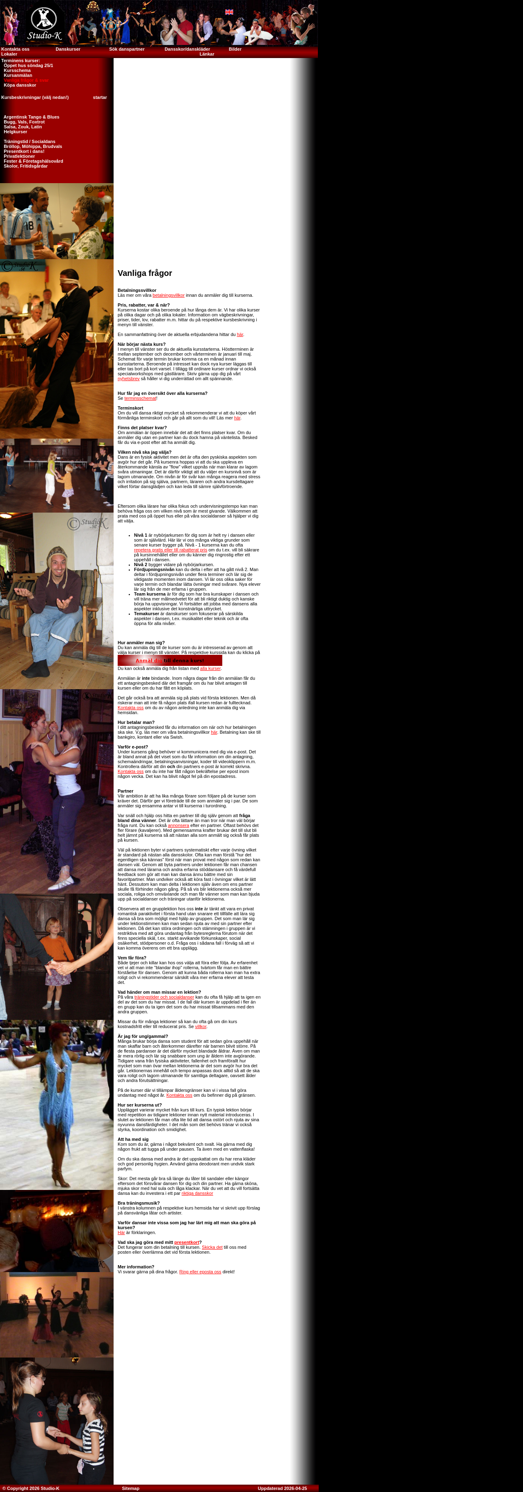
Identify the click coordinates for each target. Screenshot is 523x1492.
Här (121, 1232)
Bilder (236, 49)
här (240, 334)
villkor (201, 1026)
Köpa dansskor (18, 85)
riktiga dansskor (197, 1193)
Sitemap (130, 1488)
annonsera (178, 825)
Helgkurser (13, 131)
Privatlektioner (17, 156)
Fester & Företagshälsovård (31, 161)
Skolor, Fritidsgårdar (24, 166)
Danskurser (68, 49)
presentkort (186, 1242)
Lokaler (9, 54)
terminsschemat (140, 398)
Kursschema (15, 70)
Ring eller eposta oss (200, 1271)
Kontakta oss (14, 49)
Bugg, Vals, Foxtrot (22, 121)
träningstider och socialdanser (164, 997)
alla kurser (210, 668)
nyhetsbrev (129, 378)
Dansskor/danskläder (187, 49)
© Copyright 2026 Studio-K (30, 1488)
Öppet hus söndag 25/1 (26, 65)
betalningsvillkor (169, 295)
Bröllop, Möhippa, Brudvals (31, 146)
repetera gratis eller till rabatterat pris (170, 549)
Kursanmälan (16, 75)
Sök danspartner (127, 49)
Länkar (206, 54)
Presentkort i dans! (22, 151)
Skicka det (212, 1247)
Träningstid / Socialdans (28, 141)
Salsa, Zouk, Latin (21, 126)
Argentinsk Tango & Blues (29, 116)
